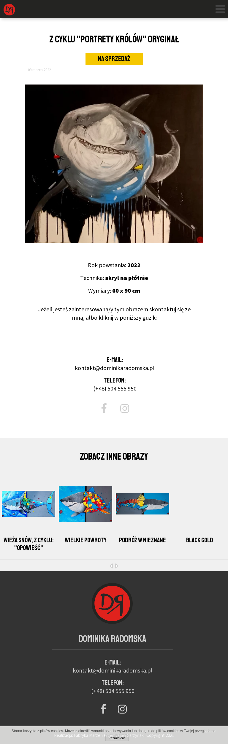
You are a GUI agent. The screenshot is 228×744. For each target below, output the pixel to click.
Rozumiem (117, 738)
